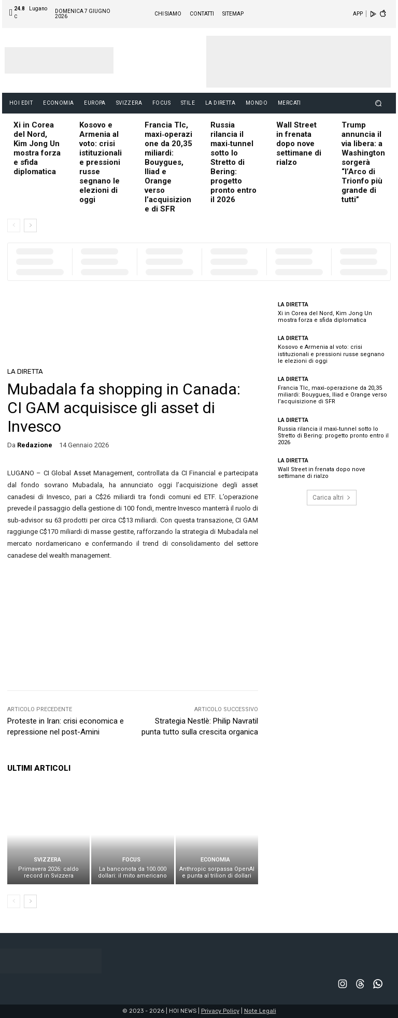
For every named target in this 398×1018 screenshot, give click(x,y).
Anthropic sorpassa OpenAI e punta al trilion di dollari (216, 872)
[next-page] (30, 225)
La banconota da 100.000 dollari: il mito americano (132, 872)
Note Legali (260, 1011)
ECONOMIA (215, 860)
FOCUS (131, 860)
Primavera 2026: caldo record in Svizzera (48, 872)
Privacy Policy (220, 1011)
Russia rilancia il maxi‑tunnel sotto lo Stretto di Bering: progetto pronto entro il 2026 (233, 162)
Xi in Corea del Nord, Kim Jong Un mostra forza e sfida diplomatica (37, 148)
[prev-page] (13, 225)
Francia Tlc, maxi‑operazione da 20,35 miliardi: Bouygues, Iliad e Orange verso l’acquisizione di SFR (332, 395)
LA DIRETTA (25, 371)
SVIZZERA (47, 860)
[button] (378, 103)
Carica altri (331, 497)
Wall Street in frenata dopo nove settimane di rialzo (298, 143)
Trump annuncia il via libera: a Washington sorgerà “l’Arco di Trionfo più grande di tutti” (363, 162)
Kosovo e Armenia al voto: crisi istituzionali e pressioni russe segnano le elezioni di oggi (100, 162)
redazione (34, 445)
